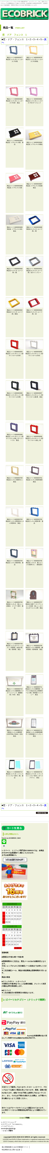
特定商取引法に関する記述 (11, 1150)
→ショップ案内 (7, 1131)
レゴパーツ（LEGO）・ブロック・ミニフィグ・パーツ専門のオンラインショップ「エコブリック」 (24, 17)
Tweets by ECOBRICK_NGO (11, 838)
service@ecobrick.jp (8, 1128)
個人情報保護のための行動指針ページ (15, 1147)
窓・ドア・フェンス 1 (15, 39)
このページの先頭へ (42, 813)
